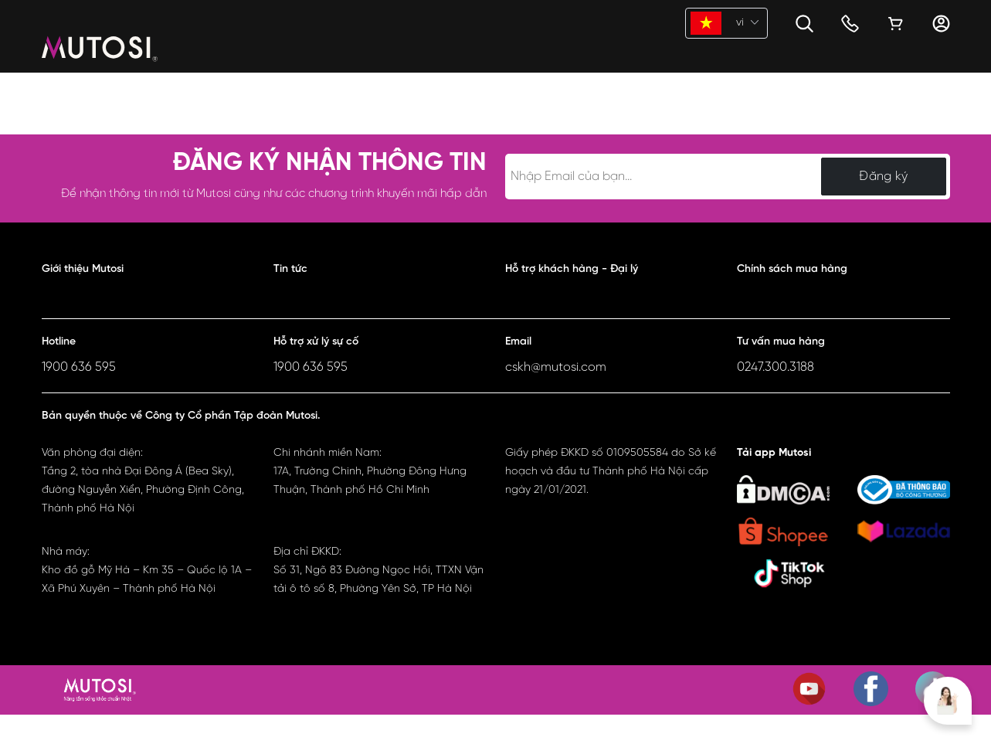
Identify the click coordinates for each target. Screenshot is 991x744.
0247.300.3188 (775, 367)
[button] (148, 272)
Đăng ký (883, 176)
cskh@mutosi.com (555, 367)
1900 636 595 (79, 367)
